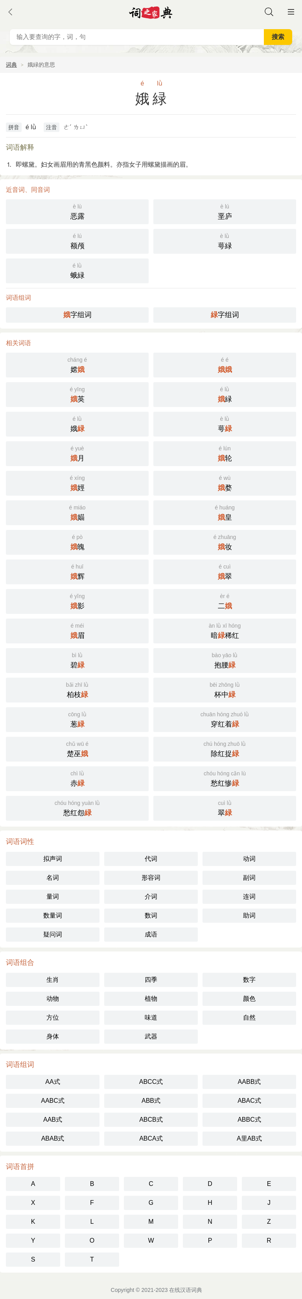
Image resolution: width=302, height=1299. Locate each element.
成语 (151, 934)
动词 (249, 858)
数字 (249, 979)
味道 (151, 1017)
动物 (52, 998)
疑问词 (52, 934)
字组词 (77, 315)
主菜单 (291, 12)
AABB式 (249, 1081)
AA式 (52, 1081)
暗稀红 (225, 630)
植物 (151, 998)
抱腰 (225, 659)
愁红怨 (77, 807)
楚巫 (77, 748)
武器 (151, 1036)
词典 (11, 64)
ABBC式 (249, 1119)
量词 (52, 896)
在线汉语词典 (185, 1290)
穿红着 (225, 719)
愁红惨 (225, 778)
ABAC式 (249, 1100)
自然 (249, 1017)
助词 (249, 915)
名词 (52, 877)
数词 (151, 915)
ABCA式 (151, 1138)
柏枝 (77, 689)
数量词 (52, 915)
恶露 (77, 211)
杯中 (225, 689)
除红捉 (225, 748)
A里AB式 (249, 1138)
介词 (151, 896)
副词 (249, 877)
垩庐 (225, 211)
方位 (52, 1017)
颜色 (249, 998)
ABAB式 (52, 1138)
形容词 (151, 877)
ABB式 (151, 1100)
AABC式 (52, 1100)
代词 (151, 858)
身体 (52, 1036)
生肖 (52, 979)
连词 (249, 896)
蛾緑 (77, 270)
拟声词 (52, 858)
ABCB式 (151, 1119)
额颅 (77, 240)
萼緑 (225, 240)
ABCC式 (151, 1081)
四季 (151, 979)
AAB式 (52, 1119)
